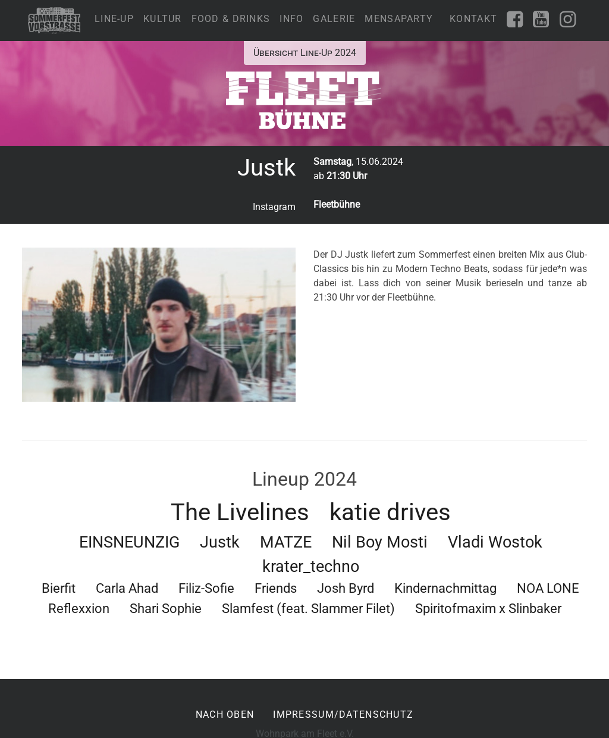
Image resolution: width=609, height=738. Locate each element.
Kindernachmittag (445, 588)
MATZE (286, 542)
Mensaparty (399, 18)
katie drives (390, 512)
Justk (220, 542)
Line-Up (114, 18)
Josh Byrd (345, 588)
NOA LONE (548, 588)
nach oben (225, 714)
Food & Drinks (231, 18)
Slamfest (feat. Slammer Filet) (308, 608)
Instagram (274, 206)
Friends (276, 588)
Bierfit (59, 588)
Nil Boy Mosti (380, 542)
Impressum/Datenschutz (343, 714)
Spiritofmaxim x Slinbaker (488, 608)
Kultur (162, 18)
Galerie (334, 18)
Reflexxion (78, 608)
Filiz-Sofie (206, 588)
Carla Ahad (127, 588)
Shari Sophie (166, 608)
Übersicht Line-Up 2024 (304, 52)
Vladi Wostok (495, 542)
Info (291, 18)
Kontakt (473, 18)
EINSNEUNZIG (129, 542)
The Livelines (240, 512)
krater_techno (310, 566)
